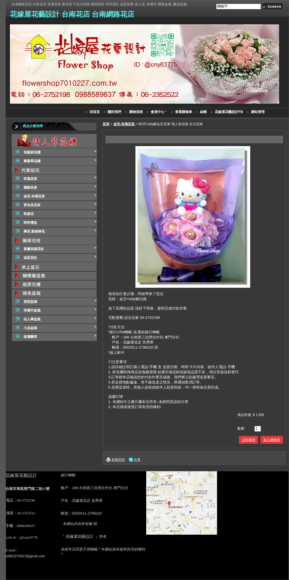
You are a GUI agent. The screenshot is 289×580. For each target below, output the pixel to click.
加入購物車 (271, 440)
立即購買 (248, 440)
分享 (137, 460)
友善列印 (118, 460)
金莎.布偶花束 (124, 124)
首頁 (106, 124)
